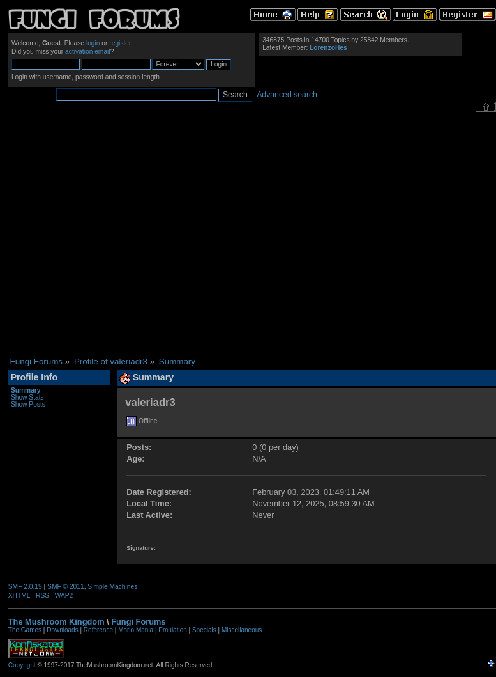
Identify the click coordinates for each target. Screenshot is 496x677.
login (93, 43)
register (120, 43)
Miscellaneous (242, 630)
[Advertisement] (119, 234)
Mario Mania (135, 630)
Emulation (172, 630)
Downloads (62, 630)
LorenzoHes (328, 47)
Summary (26, 390)
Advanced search (287, 94)
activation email (87, 51)
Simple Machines (112, 586)
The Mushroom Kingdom (56, 621)
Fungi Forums (138, 621)
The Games (24, 630)
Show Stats (27, 397)
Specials (204, 630)
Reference (98, 630)
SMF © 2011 (65, 586)
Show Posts (28, 404)
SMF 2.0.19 (25, 586)
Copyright (22, 665)
